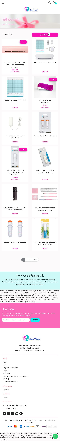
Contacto (6, 371)
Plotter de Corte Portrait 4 (45, 63)
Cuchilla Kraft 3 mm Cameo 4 (45, 136)
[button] (48, 2)
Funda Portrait (45, 100)
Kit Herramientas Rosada (45, 208)
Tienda (5, 365)
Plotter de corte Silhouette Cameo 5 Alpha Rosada (15, 64)
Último (35, 260)
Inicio (3, 24)
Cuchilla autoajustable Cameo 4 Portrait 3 (15, 171)
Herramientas (12, 24)
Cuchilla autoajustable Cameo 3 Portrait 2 (45, 171)
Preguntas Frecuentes (10, 368)
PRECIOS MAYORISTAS (10, 382)
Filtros (45, 34)
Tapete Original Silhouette (15, 100)
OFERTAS (6, 379)
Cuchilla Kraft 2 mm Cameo (15, 242)
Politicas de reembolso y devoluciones (16, 376)
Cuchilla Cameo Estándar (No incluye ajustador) (15, 209)
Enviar (35, 320)
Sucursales (6, 373)
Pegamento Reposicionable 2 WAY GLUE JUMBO (45, 243)
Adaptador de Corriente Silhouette (15, 137)
